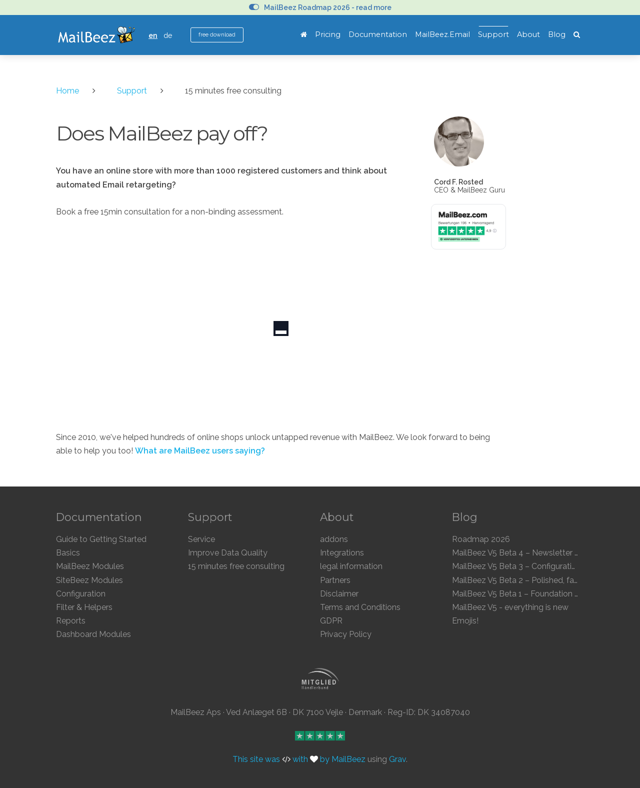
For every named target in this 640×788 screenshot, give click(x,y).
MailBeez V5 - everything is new (510, 607)
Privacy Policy (346, 634)
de (168, 35)
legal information (351, 566)
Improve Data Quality (228, 553)
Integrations (342, 553)
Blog (557, 34)
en (153, 35)
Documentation (377, 34)
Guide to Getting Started (101, 539)
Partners (335, 580)
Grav (397, 759)
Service (201, 539)
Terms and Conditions (360, 607)
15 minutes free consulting (236, 566)
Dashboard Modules (93, 634)
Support (493, 34)
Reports (71, 621)
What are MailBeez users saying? (200, 451)
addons (334, 539)
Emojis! (465, 621)
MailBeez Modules (90, 566)
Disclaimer (339, 593)
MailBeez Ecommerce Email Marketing (96, 35)
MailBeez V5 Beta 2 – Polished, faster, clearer (534, 580)
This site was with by (282, 759)
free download (217, 35)
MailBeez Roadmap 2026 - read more (320, 8)
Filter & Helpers (84, 607)
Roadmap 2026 (481, 539)
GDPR (331, 621)
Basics (68, 553)
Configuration (81, 593)
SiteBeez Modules (89, 580)
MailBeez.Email (442, 34)
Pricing (327, 34)
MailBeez (349, 759)
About (528, 34)
